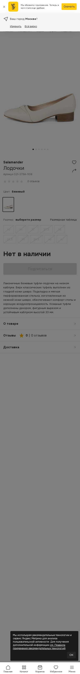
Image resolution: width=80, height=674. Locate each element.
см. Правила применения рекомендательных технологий (39, 646)
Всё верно (31, 26)
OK (71, 655)
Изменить (15, 26)
